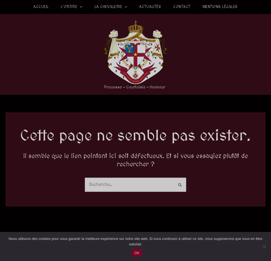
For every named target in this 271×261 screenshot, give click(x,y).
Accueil (41, 7)
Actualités (150, 7)
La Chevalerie (111, 7)
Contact (181, 7)
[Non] (264, 246)
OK (136, 253)
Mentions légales (220, 7)
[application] (79, 7)
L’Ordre (71, 7)
